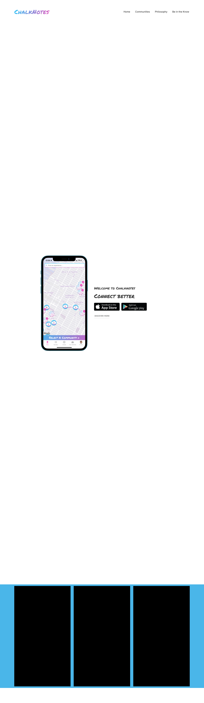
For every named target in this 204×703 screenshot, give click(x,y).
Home (127, 11)
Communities (142, 11)
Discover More (102, 316)
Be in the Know (180, 11)
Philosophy (161, 11)
